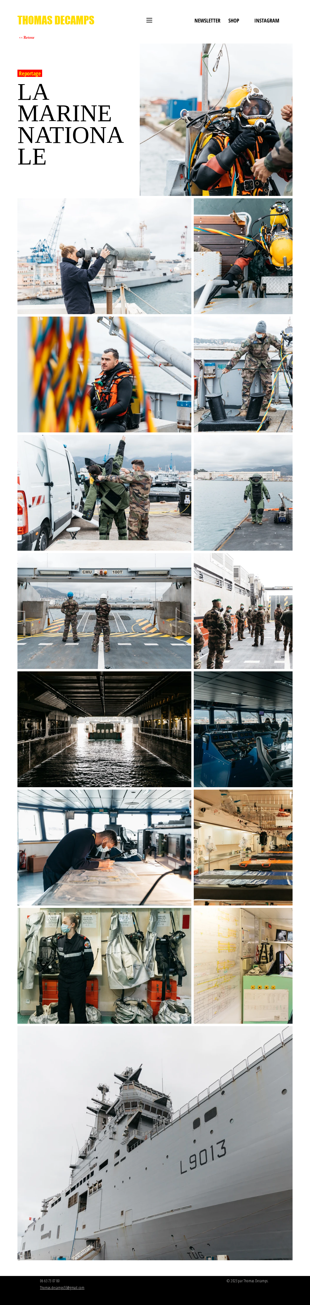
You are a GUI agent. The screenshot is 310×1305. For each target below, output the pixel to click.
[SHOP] (234, 20)
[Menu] (149, 20)
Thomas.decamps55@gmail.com (62, 1287)
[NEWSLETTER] (207, 20)
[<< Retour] (36, 38)
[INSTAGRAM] (266, 20)
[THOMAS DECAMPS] (55, 20)
